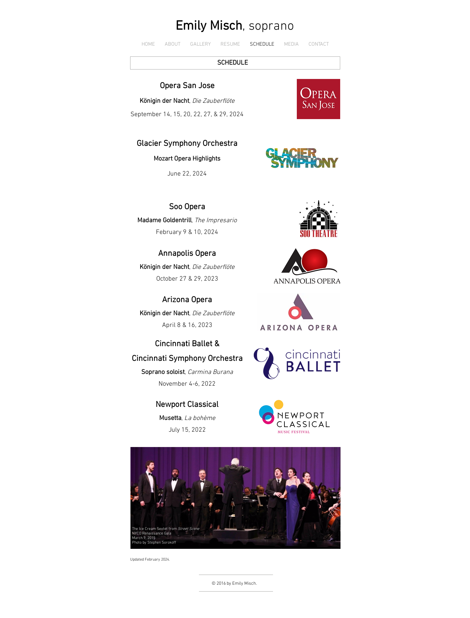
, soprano (234, 26)
